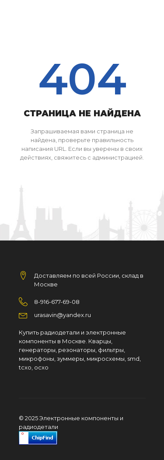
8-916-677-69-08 (57, 301)
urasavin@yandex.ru (62, 314)
